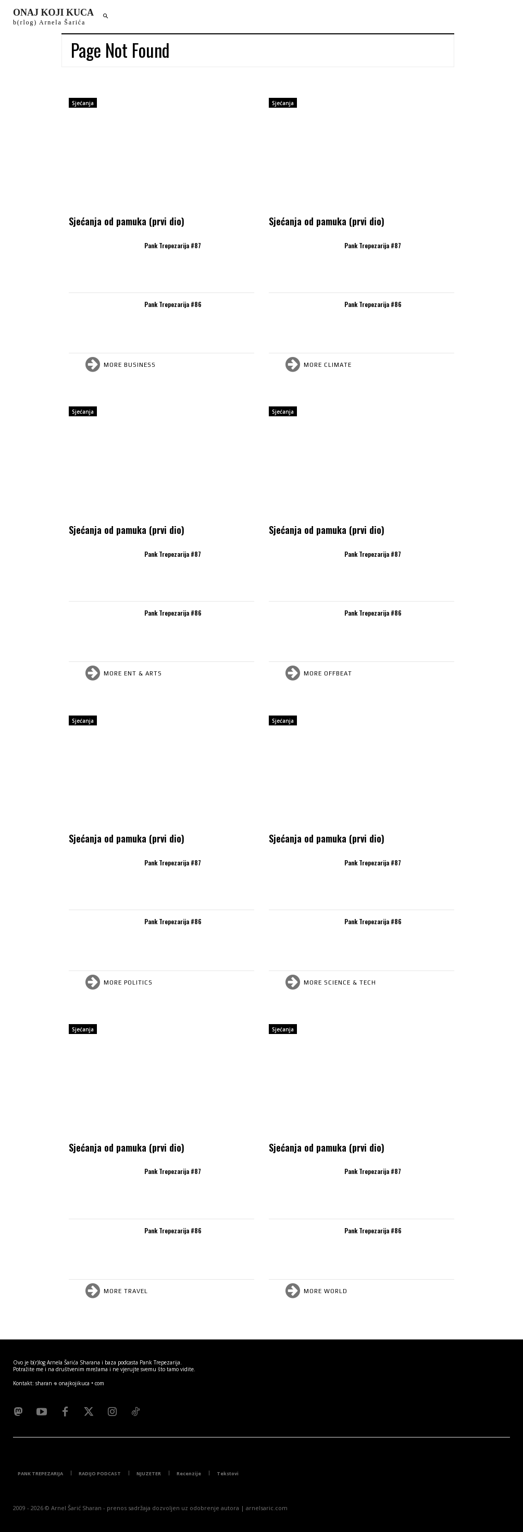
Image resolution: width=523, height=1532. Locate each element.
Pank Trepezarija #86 (173, 304)
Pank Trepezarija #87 (172, 245)
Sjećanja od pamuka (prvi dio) (126, 221)
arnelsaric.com (267, 1508)
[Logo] (53, 16)
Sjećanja (83, 103)
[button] (105, 16)
